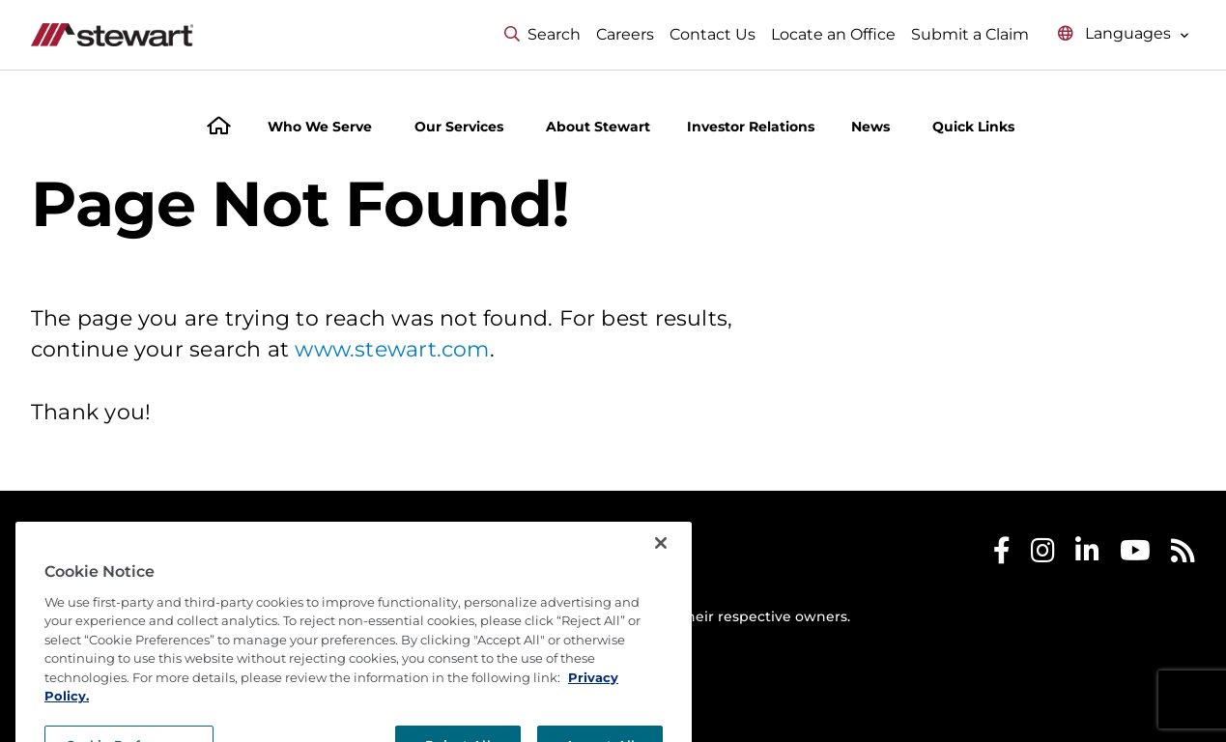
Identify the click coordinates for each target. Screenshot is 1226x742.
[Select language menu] (1123, 34)
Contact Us (713, 34)
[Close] (661, 600)
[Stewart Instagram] (1043, 555)
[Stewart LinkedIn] (1087, 555)
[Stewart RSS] (1183, 555)
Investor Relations (750, 126)
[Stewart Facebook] (1002, 555)
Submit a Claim (970, 34)
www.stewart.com (392, 349)
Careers (625, 34)
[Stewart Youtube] (1135, 555)
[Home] (219, 128)
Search (542, 34)
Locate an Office (833, 34)
